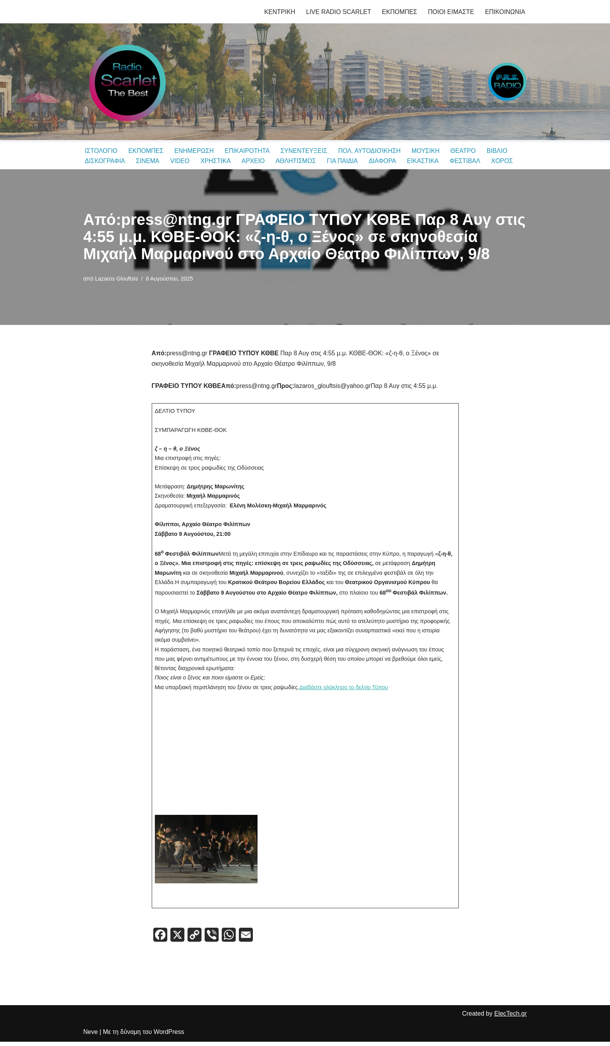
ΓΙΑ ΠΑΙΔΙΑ (343, 161)
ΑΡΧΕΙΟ (254, 161)
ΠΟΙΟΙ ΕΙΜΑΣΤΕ (451, 12)
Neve (90, 1036)
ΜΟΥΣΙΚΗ (427, 150)
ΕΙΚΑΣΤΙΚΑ (424, 161)
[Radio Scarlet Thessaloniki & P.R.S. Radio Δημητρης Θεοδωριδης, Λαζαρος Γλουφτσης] (126, 81)
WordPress (169, 1036)
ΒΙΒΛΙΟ (499, 150)
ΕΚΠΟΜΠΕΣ (399, 12)
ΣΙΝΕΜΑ (148, 161)
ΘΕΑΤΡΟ (465, 150)
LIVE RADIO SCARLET (337, 12)
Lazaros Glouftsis (116, 279)
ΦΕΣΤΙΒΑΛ (466, 161)
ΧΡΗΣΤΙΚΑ (216, 161)
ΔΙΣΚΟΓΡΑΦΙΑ (105, 161)
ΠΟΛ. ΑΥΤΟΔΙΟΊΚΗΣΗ (370, 150)
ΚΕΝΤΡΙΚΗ (278, 12)
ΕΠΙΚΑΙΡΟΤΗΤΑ (247, 150)
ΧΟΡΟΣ (504, 161)
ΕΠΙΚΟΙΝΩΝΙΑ (505, 12)
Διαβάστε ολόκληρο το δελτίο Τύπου (344, 690)
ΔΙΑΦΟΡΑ (384, 161)
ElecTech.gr (510, 1017)
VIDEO (180, 161)
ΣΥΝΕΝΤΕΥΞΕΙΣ (304, 150)
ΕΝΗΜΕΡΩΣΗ (194, 150)
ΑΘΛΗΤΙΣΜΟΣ (296, 161)
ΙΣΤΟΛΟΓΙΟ (101, 150)
